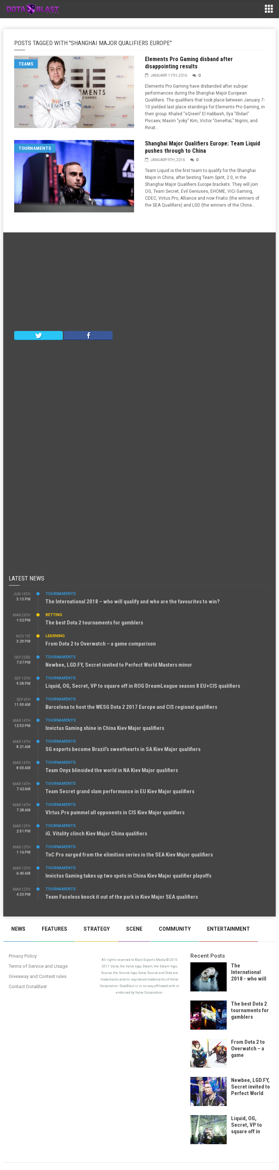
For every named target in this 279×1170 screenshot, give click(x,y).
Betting (53, 614)
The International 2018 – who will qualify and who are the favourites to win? (132, 601)
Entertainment (228, 929)
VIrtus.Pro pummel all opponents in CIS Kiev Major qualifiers (115, 812)
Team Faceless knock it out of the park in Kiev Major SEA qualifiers (121, 897)
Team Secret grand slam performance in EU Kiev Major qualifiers (119, 791)
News (18, 929)
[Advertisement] (139, 283)
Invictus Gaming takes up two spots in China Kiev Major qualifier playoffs (128, 875)
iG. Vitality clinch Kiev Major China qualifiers (96, 833)
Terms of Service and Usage (38, 966)
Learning (55, 636)
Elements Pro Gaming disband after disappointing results (189, 63)
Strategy (97, 929)
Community (175, 929)
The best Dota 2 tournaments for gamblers (94, 622)
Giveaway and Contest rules (37, 976)
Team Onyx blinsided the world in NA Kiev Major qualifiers (111, 770)
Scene (134, 929)
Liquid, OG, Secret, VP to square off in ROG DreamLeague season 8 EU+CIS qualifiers (142, 686)
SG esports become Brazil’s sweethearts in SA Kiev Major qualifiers (123, 749)
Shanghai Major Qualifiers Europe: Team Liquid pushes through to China (202, 147)
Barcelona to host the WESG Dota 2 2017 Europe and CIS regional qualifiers (131, 707)
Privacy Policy (23, 956)
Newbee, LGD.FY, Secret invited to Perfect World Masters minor (118, 665)
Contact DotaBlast (28, 986)
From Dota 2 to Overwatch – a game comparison (100, 643)
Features (54, 929)
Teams (26, 64)
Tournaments (35, 148)
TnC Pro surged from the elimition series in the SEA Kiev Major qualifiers (129, 854)
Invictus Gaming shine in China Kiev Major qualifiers (104, 728)
